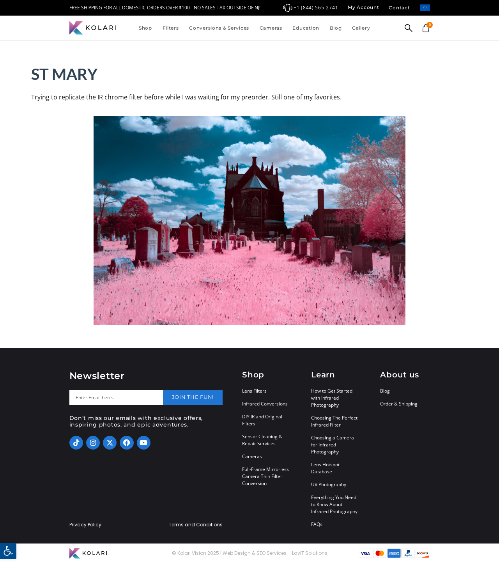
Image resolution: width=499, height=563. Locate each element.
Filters (171, 28)
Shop (145, 28)
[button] (8, 551)
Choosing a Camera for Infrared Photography (332, 444)
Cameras (271, 28)
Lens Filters (254, 391)
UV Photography (328, 484)
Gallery (361, 28)
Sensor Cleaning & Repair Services (262, 440)
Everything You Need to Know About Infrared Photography (334, 504)
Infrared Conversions (265, 403)
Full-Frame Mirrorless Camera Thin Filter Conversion (265, 476)
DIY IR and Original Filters (262, 420)
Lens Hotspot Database (325, 468)
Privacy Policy (85, 525)
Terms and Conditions (196, 525)
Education (305, 28)
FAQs (316, 524)
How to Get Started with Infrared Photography (331, 398)
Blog (336, 28)
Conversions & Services (219, 28)
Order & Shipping (399, 403)
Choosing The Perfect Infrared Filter (334, 421)
